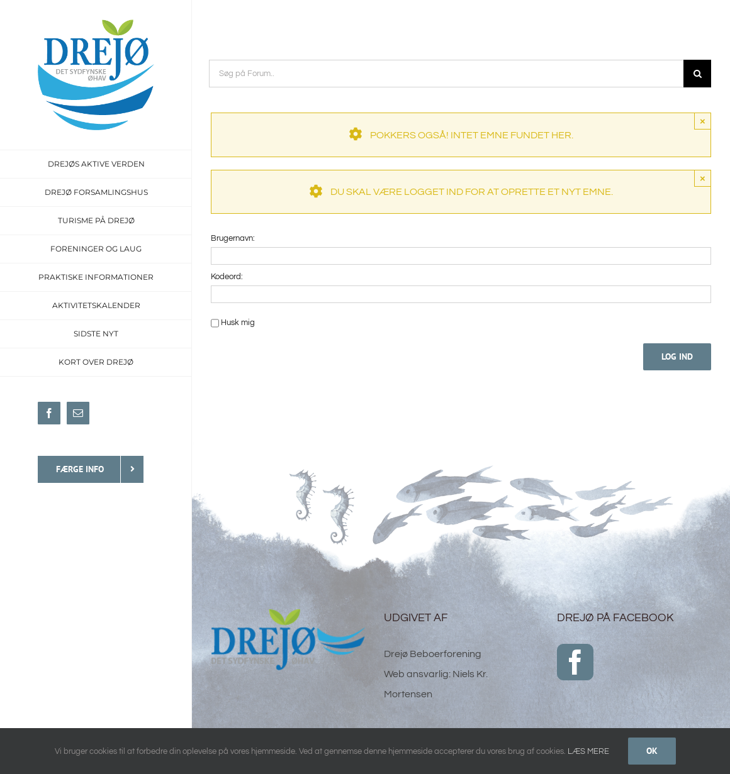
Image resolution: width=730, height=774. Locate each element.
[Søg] (697, 73)
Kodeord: (227, 276)
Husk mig (238, 322)
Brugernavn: (233, 238)
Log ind (677, 356)
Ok (652, 750)
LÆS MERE (588, 751)
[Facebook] (575, 662)
